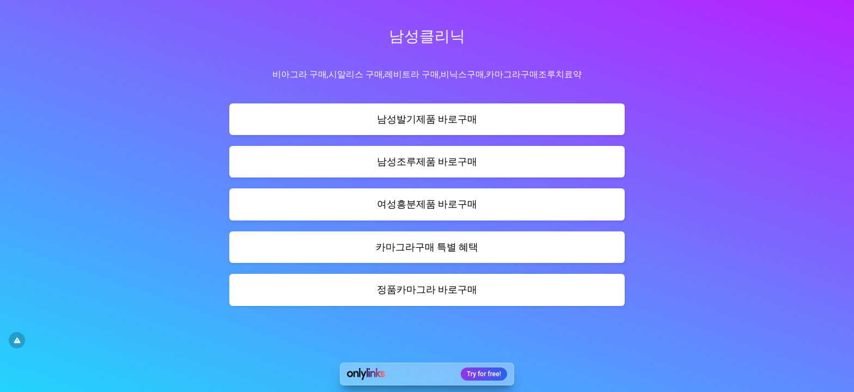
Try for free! (484, 374)
